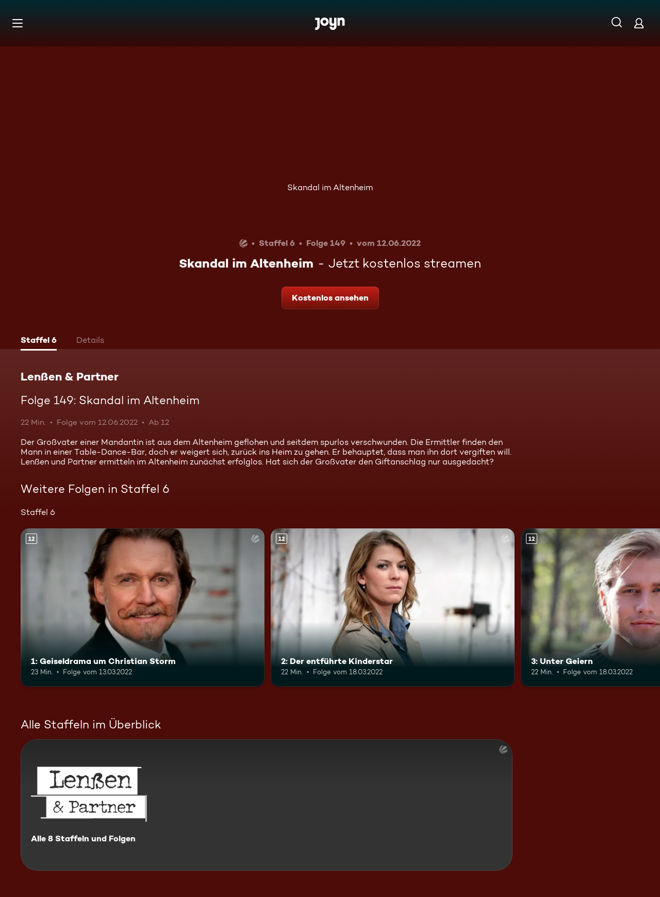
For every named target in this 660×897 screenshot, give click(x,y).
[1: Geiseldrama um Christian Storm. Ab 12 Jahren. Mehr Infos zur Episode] (143, 607)
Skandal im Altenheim (330, 187)
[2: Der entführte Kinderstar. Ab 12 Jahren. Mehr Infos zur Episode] (393, 607)
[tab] (39, 341)
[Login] (639, 23)
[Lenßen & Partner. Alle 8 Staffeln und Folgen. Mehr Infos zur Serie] (267, 805)
